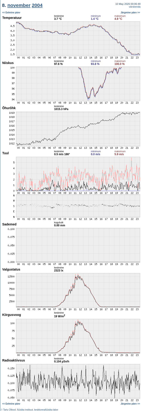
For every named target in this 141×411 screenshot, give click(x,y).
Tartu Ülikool (9, 409)
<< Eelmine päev (11, 12)
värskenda (135, 6)
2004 (37, 5)
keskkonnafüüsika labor (46, 409)
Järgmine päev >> (130, 12)
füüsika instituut (25, 409)
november (18, 5)
